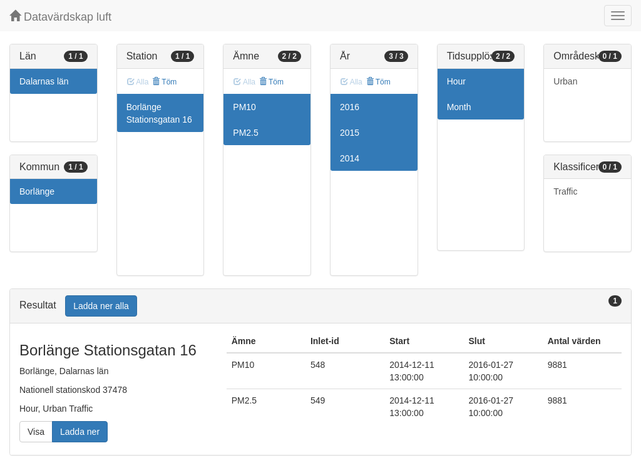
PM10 (244, 107)
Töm (164, 82)
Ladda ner (80, 432)
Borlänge (36, 191)
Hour (456, 81)
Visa (36, 432)
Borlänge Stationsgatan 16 (159, 113)
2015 (349, 133)
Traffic (565, 191)
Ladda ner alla (101, 306)
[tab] (320, 306)
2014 (349, 158)
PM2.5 (245, 133)
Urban (565, 81)
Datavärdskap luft (60, 16)
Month (459, 107)
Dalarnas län (44, 81)
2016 (349, 107)
